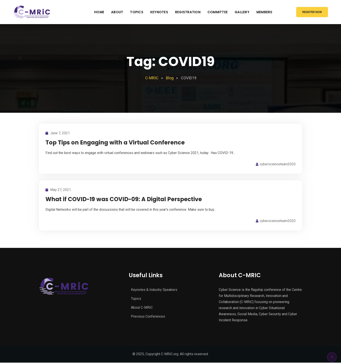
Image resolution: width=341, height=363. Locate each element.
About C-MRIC (142, 307)
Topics (136, 12)
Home (99, 12)
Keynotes (159, 12)
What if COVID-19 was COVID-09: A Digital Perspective (123, 199)
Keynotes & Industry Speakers (154, 290)
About (117, 12)
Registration (188, 12)
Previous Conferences (148, 316)
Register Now (312, 12)
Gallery (242, 12)
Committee (217, 12)
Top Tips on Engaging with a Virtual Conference (115, 142)
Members (264, 12)
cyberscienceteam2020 (278, 164)
